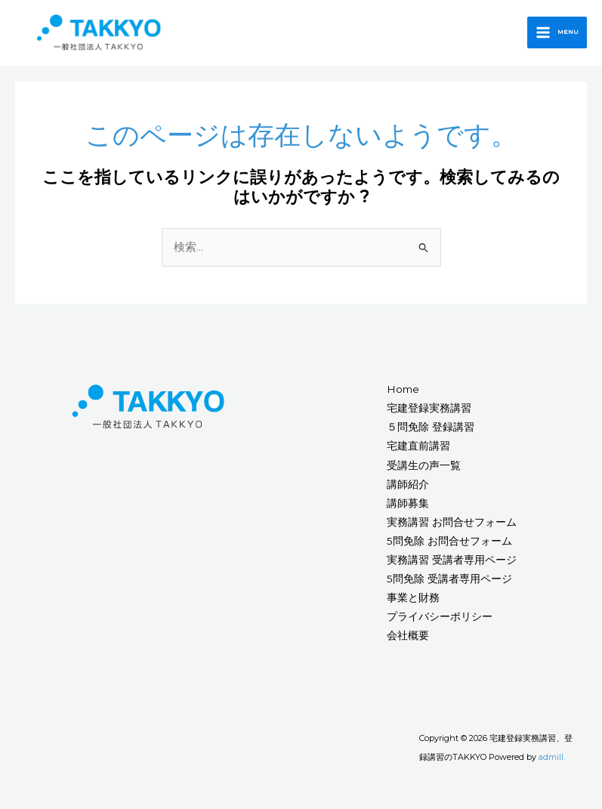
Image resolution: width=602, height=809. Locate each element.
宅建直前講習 (418, 451)
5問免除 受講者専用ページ (449, 583)
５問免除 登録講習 (430, 432)
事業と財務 (413, 602)
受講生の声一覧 (424, 470)
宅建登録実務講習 (429, 412)
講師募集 (408, 508)
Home (403, 394)
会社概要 (408, 641)
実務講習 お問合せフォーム (452, 526)
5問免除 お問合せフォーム (449, 545)
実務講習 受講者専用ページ (452, 564)
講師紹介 (408, 489)
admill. (552, 761)
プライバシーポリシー (439, 621)
